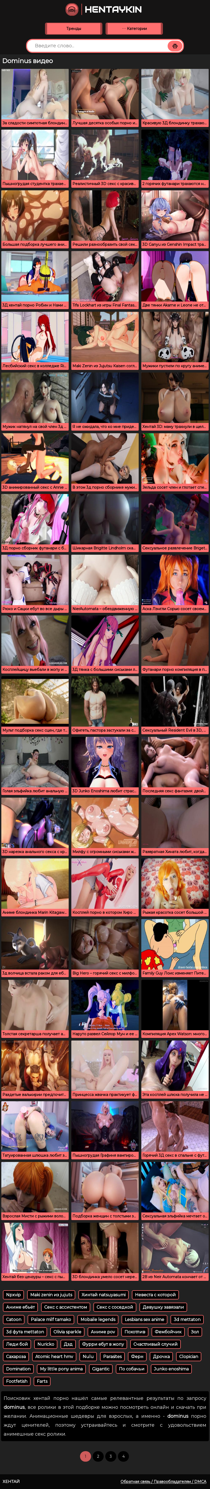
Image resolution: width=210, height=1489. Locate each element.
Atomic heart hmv (54, 1356)
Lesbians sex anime (144, 1319)
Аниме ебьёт (20, 1307)
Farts (42, 1381)
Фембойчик (168, 1331)
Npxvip (13, 1294)
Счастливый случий (155, 1344)
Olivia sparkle (67, 1331)
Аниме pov (103, 1331)
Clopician (188, 1356)
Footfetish (16, 1381)
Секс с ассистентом (65, 1307)
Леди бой (17, 1344)
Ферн (137, 1356)
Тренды (73, 28)
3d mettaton (187, 1319)
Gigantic (100, 1368)
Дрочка (161, 1356)
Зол (195, 1331)
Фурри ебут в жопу (103, 1344)
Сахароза (16, 1356)
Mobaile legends (98, 1319)
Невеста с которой (155, 1294)
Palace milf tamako (51, 1319)
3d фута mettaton (25, 1331)
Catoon (13, 1319)
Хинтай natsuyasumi (104, 1294)
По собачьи (131, 1368)
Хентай (11, 1481)
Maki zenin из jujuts (51, 1294)
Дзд (68, 1344)
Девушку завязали (163, 1307)
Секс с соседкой (115, 1307)
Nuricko (45, 1344)
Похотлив (134, 1331)
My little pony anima (61, 1368)
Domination (18, 1368)
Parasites (112, 1356)
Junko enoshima (171, 1368)
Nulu (88, 1356)
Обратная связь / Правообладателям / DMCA (163, 1481)
